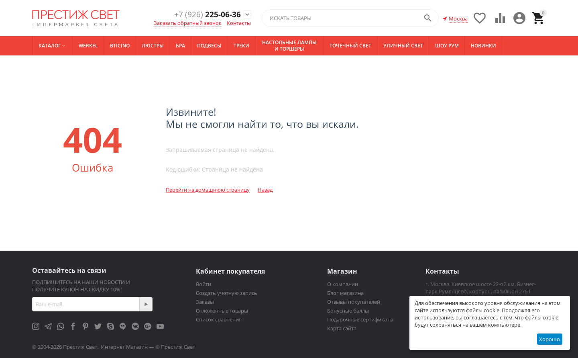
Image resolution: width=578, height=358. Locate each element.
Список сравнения (219, 319)
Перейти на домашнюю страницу (208, 189)
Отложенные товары (222, 310)
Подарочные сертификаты (360, 319)
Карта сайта (341, 328)
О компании (342, 284)
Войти (203, 284)
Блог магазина (345, 293)
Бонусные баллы (348, 310)
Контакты (239, 23)
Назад (265, 189)
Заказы (205, 301)
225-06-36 (205, 15)
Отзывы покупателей (353, 301)
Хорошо (549, 339)
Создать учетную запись (226, 293)
